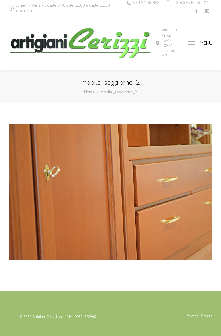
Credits (206, 316)
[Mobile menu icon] (199, 43)
